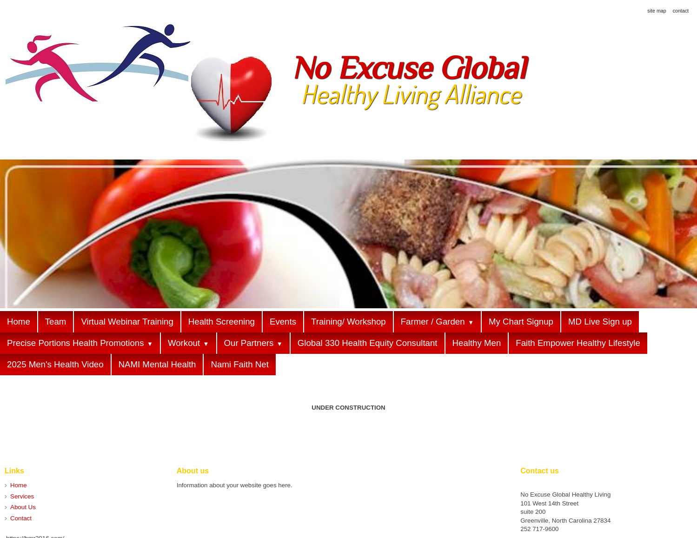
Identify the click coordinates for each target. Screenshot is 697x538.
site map (656, 10)
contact (681, 10)
